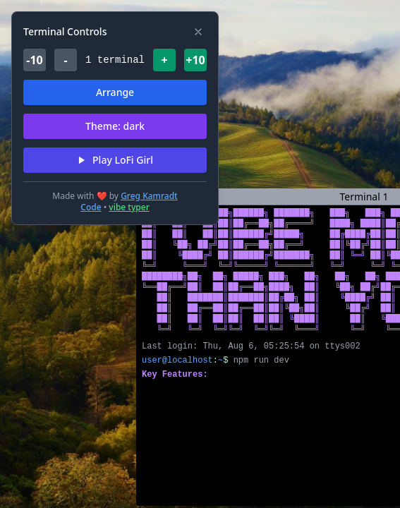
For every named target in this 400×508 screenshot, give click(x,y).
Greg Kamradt (149, 196)
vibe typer (129, 207)
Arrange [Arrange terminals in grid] (115, 92)
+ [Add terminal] (164, 60)
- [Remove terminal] (65, 60)
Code (90, 207)
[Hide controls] (198, 31)
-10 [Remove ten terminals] (34, 60)
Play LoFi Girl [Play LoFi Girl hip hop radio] (115, 160)
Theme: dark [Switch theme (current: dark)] (115, 126)
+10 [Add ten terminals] (195, 60)
